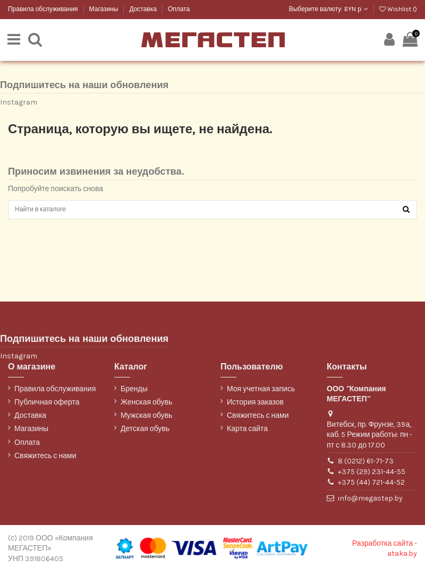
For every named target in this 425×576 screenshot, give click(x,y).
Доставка (143, 9)
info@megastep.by (370, 502)
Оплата (179, 9)
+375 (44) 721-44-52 (371, 486)
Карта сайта (247, 432)
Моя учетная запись (261, 392)
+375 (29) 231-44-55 (371, 475)
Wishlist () (398, 9)
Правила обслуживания (44, 9)
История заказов (255, 405)
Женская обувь (146, 405)
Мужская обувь (146, 419)
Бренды (134, 392)
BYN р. (356, 9)
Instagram (18, 103)
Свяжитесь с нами (45, 459)
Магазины (104, 9)
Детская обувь (145, 432)
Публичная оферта (47, 405)
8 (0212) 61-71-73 (366, 464)
